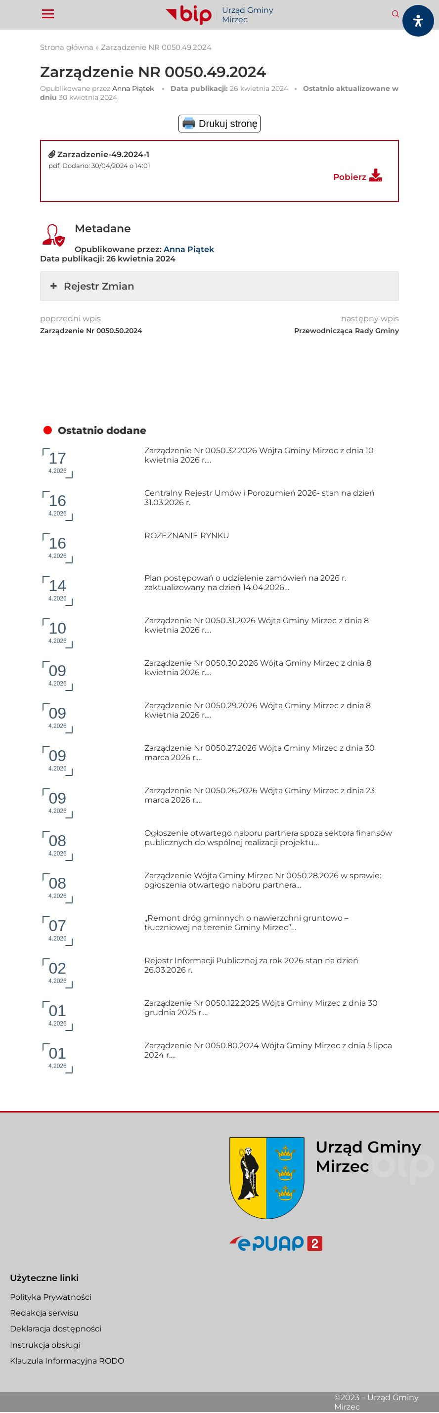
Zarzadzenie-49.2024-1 (103, 154)
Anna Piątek (133, 88)
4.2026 (57, 461)
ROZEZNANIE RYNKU (186, 535)
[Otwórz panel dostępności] (418, 21)
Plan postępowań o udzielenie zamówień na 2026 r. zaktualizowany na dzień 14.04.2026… (245, 582)
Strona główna (66, 47)
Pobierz (349, 177)
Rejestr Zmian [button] (91, 286)
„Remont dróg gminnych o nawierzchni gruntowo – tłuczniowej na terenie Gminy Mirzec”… (246, 922)
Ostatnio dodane (102, 430)
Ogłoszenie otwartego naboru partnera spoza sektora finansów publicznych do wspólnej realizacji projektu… (268, 837)
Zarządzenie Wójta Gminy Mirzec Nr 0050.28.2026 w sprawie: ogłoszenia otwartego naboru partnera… (262, 880)
